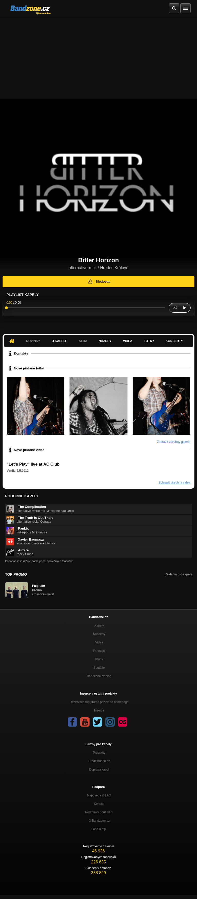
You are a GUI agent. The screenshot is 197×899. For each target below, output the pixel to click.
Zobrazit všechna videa (174, 482)
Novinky (33, 341)
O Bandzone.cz (99, 821)
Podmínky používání (99, 812)
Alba (83, 341)
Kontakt (99, 804)
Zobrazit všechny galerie (173, 442)
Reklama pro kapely (178, 574)
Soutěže (99, 668)
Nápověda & (99, 795)
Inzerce (99, 710)
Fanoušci (99, 651)
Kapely (99, 625)
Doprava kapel (99, 769)
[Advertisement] (98, 55)
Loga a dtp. (99, 829)
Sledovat (98, 281)
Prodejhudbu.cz (99, 761)
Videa (127, 341)
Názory (105, 341)
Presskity (99, 752)
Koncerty (174, 341)
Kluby (99, 659)
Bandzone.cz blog (99, 676)
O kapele (59, 341)
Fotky (149, 341)
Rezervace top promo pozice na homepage (99, 702)
